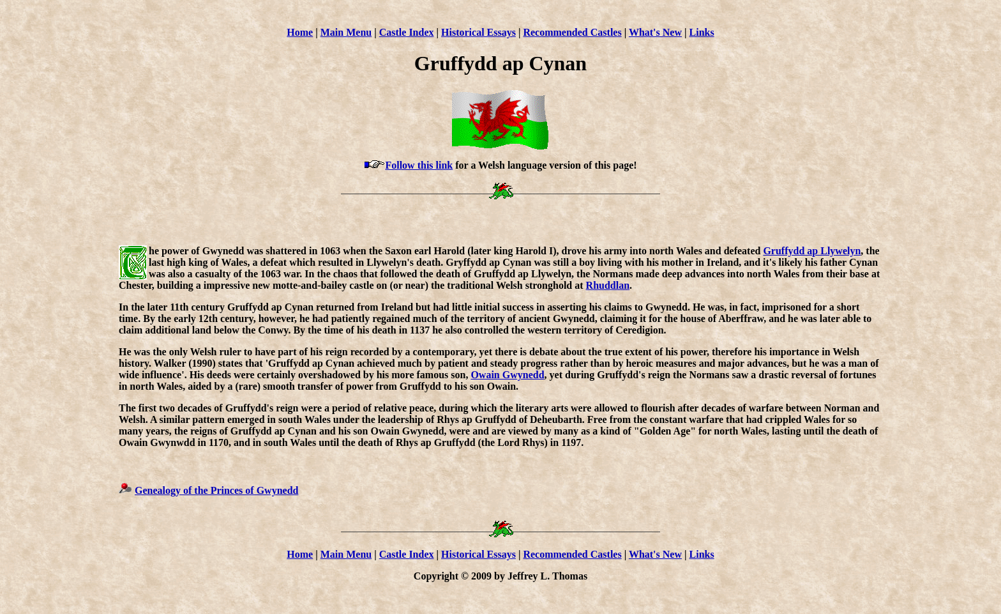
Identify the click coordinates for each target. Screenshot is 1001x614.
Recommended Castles (572, 32)
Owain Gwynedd (507, 374)
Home (300, 32)
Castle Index (406, 32)
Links (701, 32)
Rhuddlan (608, 285)
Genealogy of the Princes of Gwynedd (216, 490)
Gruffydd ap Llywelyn (812, 250)
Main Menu (346, 32)
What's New (655, 32)
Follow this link (419, 165)
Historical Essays (478, 32)
